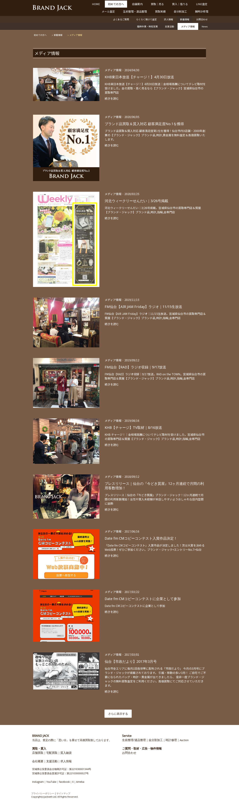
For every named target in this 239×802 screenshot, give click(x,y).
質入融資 (66, 753)
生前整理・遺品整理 (135, 11)
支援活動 (169, 26)
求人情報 (168, 19)
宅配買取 (52, 753)
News (205, 26)
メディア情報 (188, 26)
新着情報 (184, 19)
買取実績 (160, 11)
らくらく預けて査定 (146, 19)
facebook (64, 781)
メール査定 (108, 11)
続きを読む (112, 98)
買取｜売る (157, 4)
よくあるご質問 (121, 19)
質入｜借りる (180, 4)
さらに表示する (118, 714)
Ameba (80, 781)
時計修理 (171, 740)
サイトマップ (63, 793)
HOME (96, 4)
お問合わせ (202, 19)
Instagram (38, 781)
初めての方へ (116, 4)
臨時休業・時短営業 (147, 26)
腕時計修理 (201, 11)
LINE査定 (201, 4)
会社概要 (37, 761)
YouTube (51, 781)
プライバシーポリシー (42, 793)
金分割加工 (180, 11)
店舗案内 (137, 4)
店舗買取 (37, 753)
